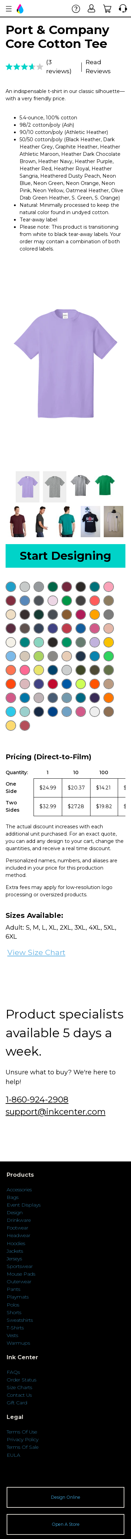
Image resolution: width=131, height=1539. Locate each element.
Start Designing (65, 556)
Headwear (18, 1235)
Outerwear (19, 1281)
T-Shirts (15, 1328)
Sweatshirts (20, 1320)
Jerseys (14, 1258)
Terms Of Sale (22, 1447)
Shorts (14, 1312)
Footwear (17, 1228)
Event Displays (24, 1205)
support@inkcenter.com (55, 1112)
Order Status (21, 1380)
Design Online (65, 1497)
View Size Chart (36, 952)
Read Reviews (98, 66)
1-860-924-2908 (37, 1099)
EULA (13, 1455)
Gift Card (17, 1403)
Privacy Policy (22, 1439)
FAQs (13, 1372)
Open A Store (66, 1524)
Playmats (18, 1297)
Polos (13, 1305)
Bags (13, 1197)
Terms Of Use (22, 1432)
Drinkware (19, 1220)
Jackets (15, 1251)
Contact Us (19, 1395)
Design (15, 1212)
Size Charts (19, 1387)
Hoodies (16, 1243)
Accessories (19, 1189)
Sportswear (20, 1266)
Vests (12, 1335)
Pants (13, 1289)
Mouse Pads (21, 1274)
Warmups (18, 1343)
